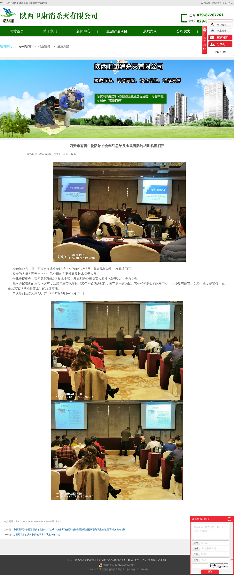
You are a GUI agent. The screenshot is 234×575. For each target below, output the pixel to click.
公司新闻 (25, 46)
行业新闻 (44, 46)
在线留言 (222, 37)
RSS (225, 3)
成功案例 (150, 31)
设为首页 (205, 3)
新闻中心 (83, 31)
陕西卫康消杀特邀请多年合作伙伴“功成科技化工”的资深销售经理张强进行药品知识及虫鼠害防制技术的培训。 (71, 529)
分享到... (222, 44)
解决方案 (63, 46)
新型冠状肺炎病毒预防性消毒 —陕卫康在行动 (36, 534)
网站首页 (17, 31)
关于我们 (50, 31)
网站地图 (216, 3)
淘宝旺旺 (218, 30)
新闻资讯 (6, 46)
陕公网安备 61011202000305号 (117, 564)
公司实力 (183, 31)
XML (231, 3)
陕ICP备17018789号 (137, 569)
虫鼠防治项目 (116, 31)
